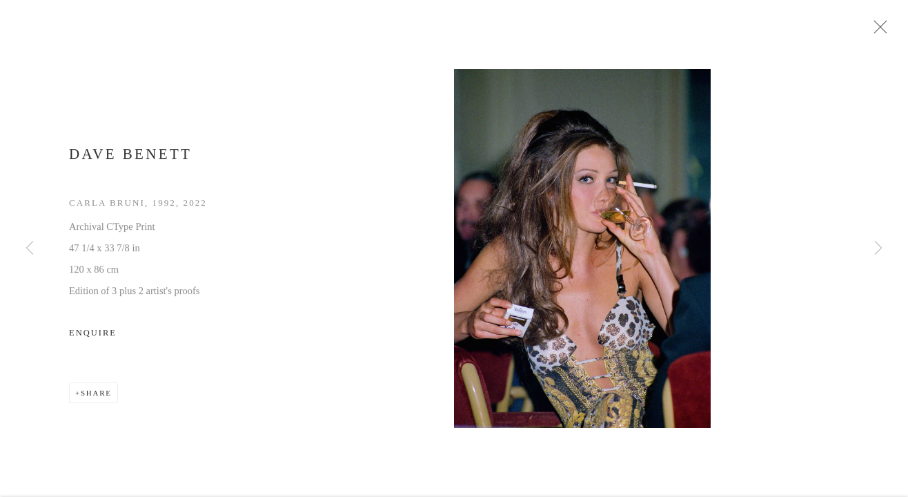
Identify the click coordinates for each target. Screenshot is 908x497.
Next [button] (878, 248)
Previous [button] (29, 248)
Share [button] (96, 397)
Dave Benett (130, 158)
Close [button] (880, 31)
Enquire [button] (93, 337)
